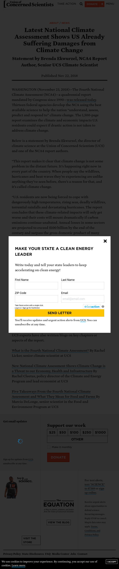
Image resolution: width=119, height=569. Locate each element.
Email (82, 297)
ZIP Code (36, 297)
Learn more (18, 565)
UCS (83, 320)
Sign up (25, 308)
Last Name (82, 283)
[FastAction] (92, 306)
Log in (17, 308)
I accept (111, 562)
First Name (36, 283)
